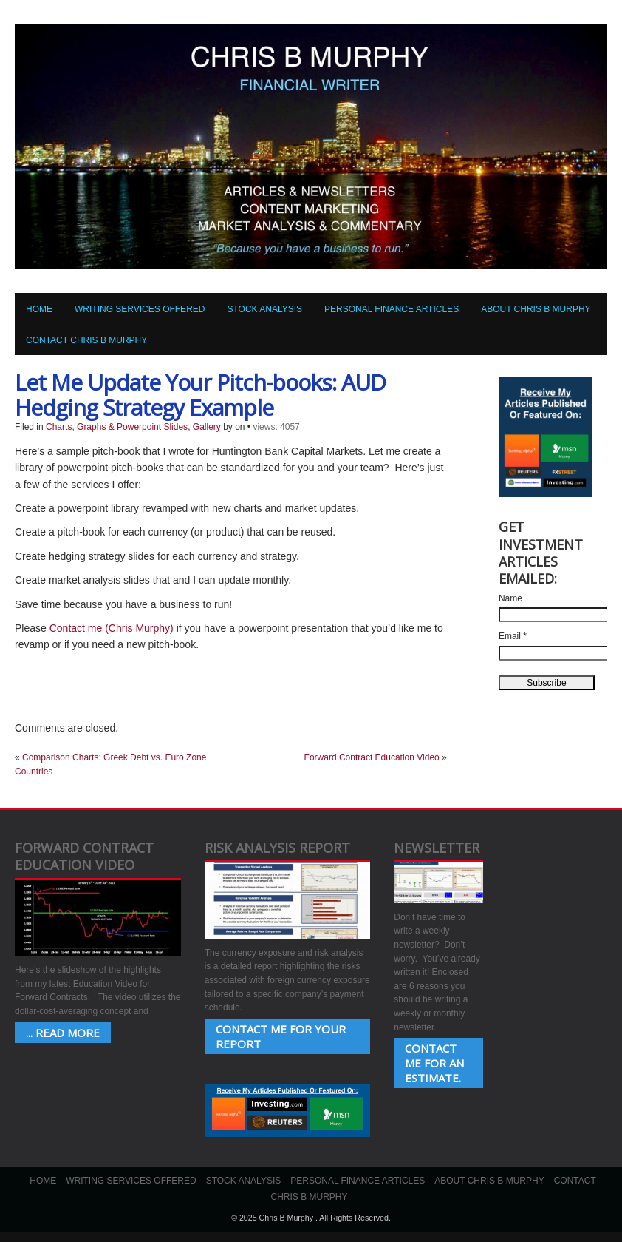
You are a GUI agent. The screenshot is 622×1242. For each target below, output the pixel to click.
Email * (513, 636)
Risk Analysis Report (277, 848)
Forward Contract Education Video (372, 757)
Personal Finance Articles (391, 309)
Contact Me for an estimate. (434, 1063)
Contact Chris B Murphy (86, 340)
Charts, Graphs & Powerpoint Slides (117, 427)
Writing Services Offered (140, 309)
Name (510, 598)
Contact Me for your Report (281, 1036)
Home (39, 309)
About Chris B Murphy (535, 309)
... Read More (63, 1032)
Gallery (207, 427)
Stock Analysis (264, 309)
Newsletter (436, 848)
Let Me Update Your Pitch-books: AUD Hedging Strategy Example (200, 394)
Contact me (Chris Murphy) (111, 628)
